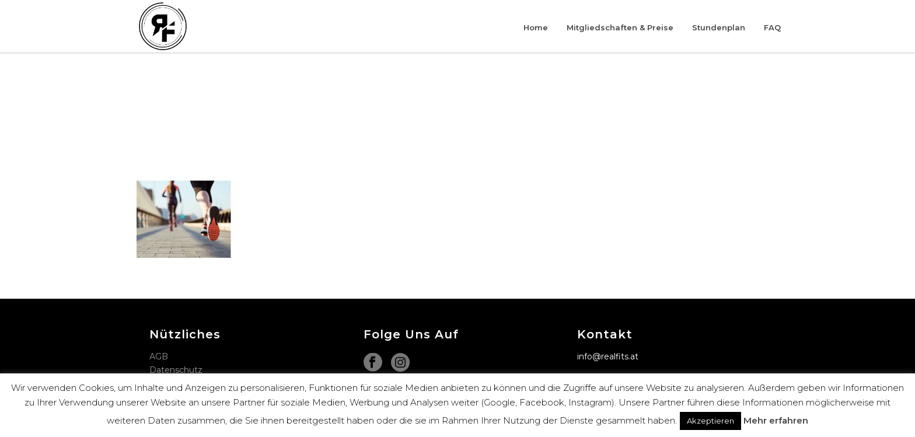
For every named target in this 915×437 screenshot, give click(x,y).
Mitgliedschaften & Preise (620, 27)
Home (535, 27)
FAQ (772, 27)
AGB (158, 356)
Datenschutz (175, 370)
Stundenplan (718, 27)
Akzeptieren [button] (710, 420)
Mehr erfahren (775, 420)
